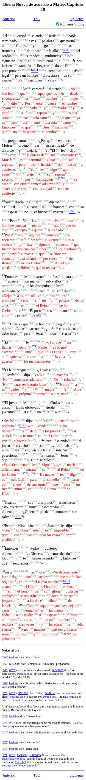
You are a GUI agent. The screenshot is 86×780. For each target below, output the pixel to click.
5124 (41, 529)
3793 (63, 54)
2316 (51, 126)
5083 (14, 360)
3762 (49, 346)
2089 (63, 411)
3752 (14, 585)
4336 (11, 284)
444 (40, 74)
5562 (44, 224)
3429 (57, 183)
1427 (60, 594)
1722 (44, 434)
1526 (19, 121)
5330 (15, 64)
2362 (31, 590)
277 (5, 755)
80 (39, 609)
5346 (34, 419)
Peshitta (13, 657)
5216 (57, 154)
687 (69, 510)
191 (70, 439)
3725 (17, 49)
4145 (79, 463)
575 (7, 44)
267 (5, 663)
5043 (80, 613)
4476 (48, 483)
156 (58, 79)
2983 (15, 623)
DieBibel (50, 693)
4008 (60, 49)
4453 (49, 424)
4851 (49, 211)
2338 (80, 97)
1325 (41, 144)
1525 (38, 355)
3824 (60, 580)
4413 (79, 628)
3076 (74, 444)
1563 (66, 60)
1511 (78, 419)
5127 (44, 102)
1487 (81, 69)
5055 (19, 40)
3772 (42, 262)
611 (8, 88)
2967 (17, 299)
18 (25, 327)
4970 (38, 506)
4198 (28, 314)
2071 (12, 116)
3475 (14, 144)
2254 (30, 562)
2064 (50, 44)
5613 (47, 392)
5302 (51, 411)
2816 (64, 623)
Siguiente (76, 19)
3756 (77, 88)
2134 (38, 248)
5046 (16, 424)
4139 (33, 392)
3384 (69, 107)
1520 (29, 116)
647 (16, 149)
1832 (11, 74)
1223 (59, 257)
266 (5, 657)
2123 (26, 478)
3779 (64, 163)
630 (61, 74)
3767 (17, 126)
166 (73, 332)
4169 (52, 369)
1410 (13, 266)
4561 (50, 116)
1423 (22, 468)
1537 (41, 238)
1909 (32, 178)
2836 (61, 238)
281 (29, 463)
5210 (50, 575)
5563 (9, 130)
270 (5, 693)
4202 (55, 178)
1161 (19, 88)
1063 (14, 234)
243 (28, 183)
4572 (69, 392)
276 (5, 748)
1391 (40, 590)
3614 (12, 609)
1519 (58, 44)
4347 (11, 111)
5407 (70, 373)
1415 (16, 538)
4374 (46, 275)
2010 (43, 158)
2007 (20, 280)
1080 (16, 238)
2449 (42, 49)
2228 (60, 483)
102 (70, 529)
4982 (12, 515)
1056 (29, 44)
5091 (71, 383)
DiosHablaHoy (18, 706)
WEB (45, 663)
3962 (40, 107)
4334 (51, 64)
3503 (17, 411)
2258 (21, 449)
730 (59, 97)
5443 (58, 599)
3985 (28, 69)
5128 (38, 40)
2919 (17, 599)
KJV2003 (14, 663)
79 (64, 609)
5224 (18, 430)
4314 (17, 154)
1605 (25, 506)
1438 (39, 257)
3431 (44, 378)
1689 (36, 524)
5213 (25, 158)
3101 (32, 201)
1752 (32, 102)
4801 (70, 126)
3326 (77, 205)
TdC (36, 19)
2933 (20, 454)
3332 (77, 40)
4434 (62, 430)
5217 (33, 424)
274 (5, 732)
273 (5, 722)
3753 (45, 34)
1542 (36, 623)
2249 (77, 552)
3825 (56, 473)
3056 (56, 40)
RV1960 (23, 693)
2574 (61, 478)
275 (5, 742)
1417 (79, 111)
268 (5, 670)
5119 (20, 275)
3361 (19, 130)
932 (12, 262)
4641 (47, 154)
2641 (13, 107)
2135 (61, 234)
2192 (46, 332)
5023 (12, 406)
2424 (58, 34)
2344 (34, 434)
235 (42, 121)
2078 (29, 633)
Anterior (9, 19)
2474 (12, 604)
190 (17, 60)
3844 (12, 529)
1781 (31, 144)
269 (5, 683)
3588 (64, 34)
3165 (48, 299)
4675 (7, 388)
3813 (60, 275)
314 (17, 92)
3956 (44, 79)
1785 (52, 360)
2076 (7, 205)
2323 (33, 60)
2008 (23, 289)
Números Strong (72, 24)
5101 (54, 139)
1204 (9, 439)
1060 (10, 183)
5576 (48, 383)
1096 (28, 34)
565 (62, 444)
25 (82, 388)
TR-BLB (63, 696)
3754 (28, 92)
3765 (8, 121)
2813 (77, 378)
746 (22, 97)
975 (67, 144)
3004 (67, 69)
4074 (41, 547)
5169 (23, 483)
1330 (39, 478)
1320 (41, 327)
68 (18, 618)
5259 (48, 248)
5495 (42, 280)
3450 (66, 406)
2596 (25, 79)
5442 (42, 406)
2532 (12, 34)
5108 (11, 304)
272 (5, 716)
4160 (66, 92)
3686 (72, 618)
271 (5, 706)
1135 (14, 79)
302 (24, 173)
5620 (73, 116)
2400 (30, 323)
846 (72, 54)
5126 (62, 224)
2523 (77, 585)
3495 (19, 401)
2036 (64, 88)
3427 (28, 439)
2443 (79, 275)
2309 (23, 355)
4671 (28, 557)
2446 (14, 54)
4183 (41, 54)
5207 (37, 585)
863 (14, 294)
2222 (58, 332)
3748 (43, 234)
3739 (32, 126)
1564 (43, 314)
